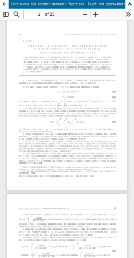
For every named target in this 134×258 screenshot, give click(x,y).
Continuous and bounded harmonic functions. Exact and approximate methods (72, 4)
